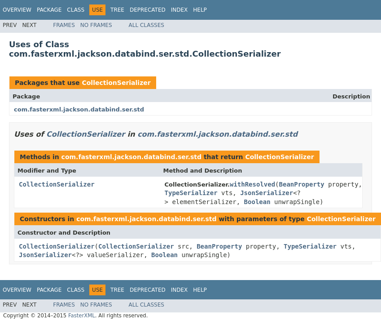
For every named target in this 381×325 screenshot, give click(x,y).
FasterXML (81, 315)
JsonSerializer (266, 192)
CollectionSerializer (116, 82)
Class (75, 10)
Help (200, 10)
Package (49, 10)
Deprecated (148, 10)
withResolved (252, 184)
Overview (17, 10)
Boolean (257, 201)
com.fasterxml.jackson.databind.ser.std (79, 109)
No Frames (96, 25)
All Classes (146, 25)
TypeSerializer (191, 192)
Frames (64, 25)
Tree (117, 10)
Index (179, 10)
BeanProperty (301, 184)
